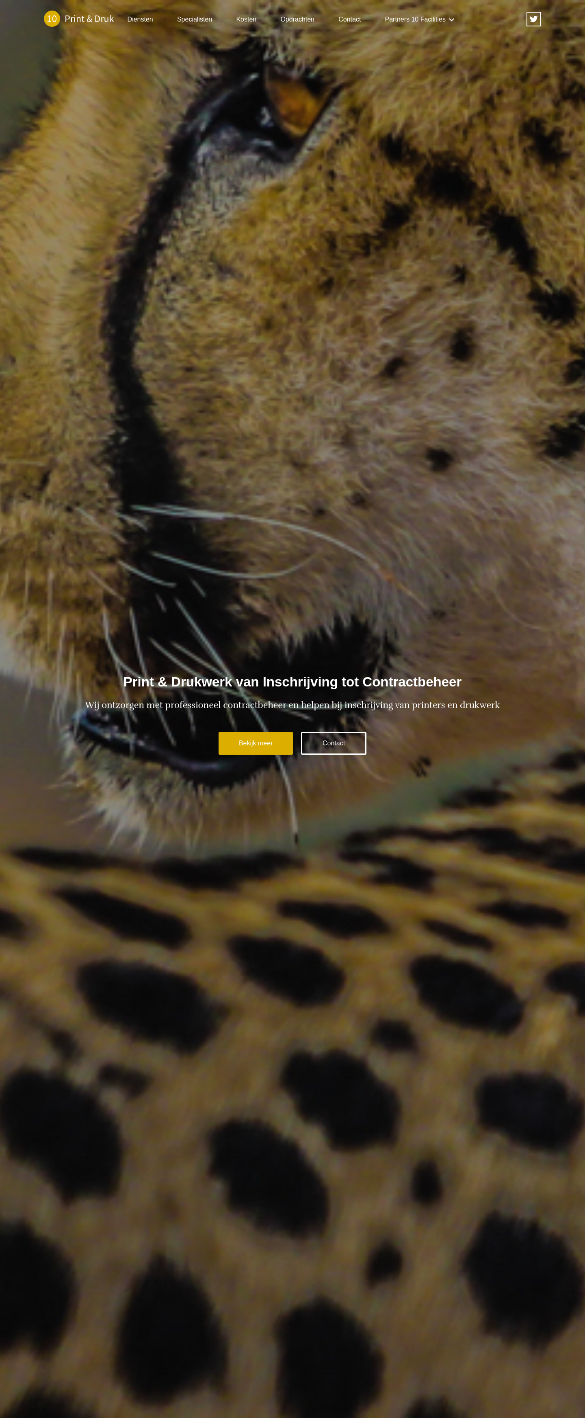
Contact (349, 19)
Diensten (140, 19)
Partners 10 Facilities (415, 19)
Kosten (246, 19)
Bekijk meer (256, 743)
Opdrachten (297, 19)
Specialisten (194, 19)
